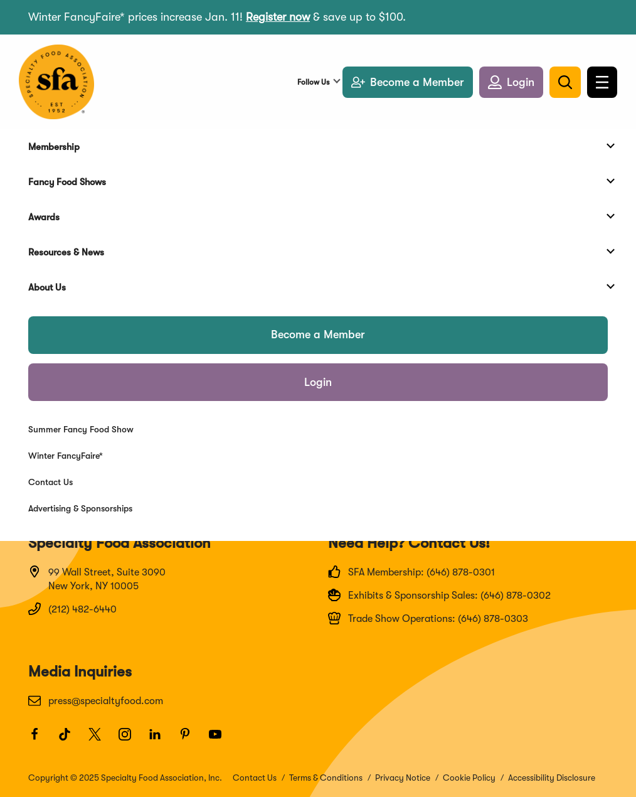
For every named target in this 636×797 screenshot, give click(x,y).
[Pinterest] (191, 740)
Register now (278, 17)
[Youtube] (221, 740)
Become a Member (318, 334)
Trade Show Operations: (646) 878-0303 (428, 618)
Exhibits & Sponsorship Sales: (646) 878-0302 (439, 595)
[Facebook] (40, 740)
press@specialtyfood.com (95, 700)
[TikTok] (70, 740)
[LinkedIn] (160, 740)
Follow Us (313, 82)
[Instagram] (130, 740)
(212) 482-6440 (72, 608)
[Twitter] (100, 740)
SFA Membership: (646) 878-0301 (411, 571)
